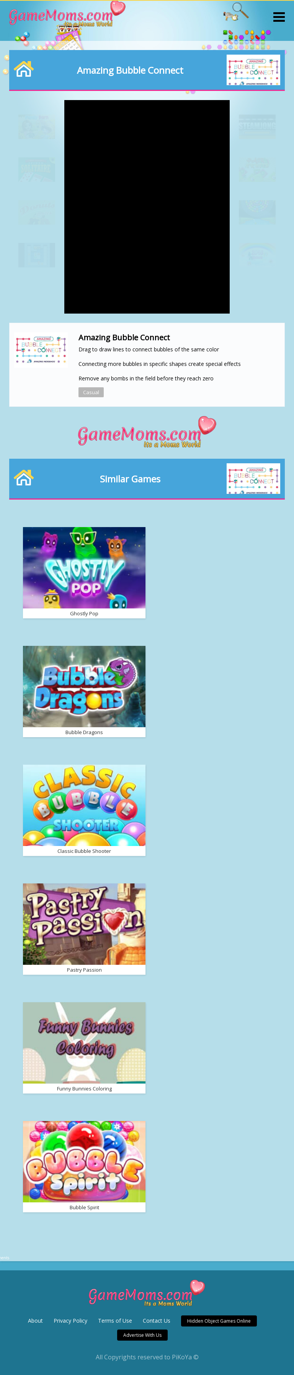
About (35, 1320)
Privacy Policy (70, 1320)
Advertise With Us (142, 1335)
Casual (91, 392)
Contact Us (156, 1320)
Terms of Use (115, 1320)
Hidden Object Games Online (219, 1321)
